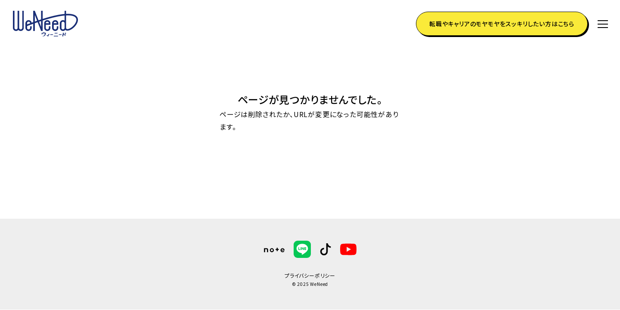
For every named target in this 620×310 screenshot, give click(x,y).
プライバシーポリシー (310, 275)
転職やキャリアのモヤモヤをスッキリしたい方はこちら (501, 23)
